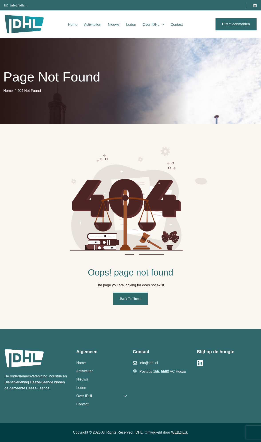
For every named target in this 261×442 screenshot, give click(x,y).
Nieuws (113, 24)
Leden (131, 24)
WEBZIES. (179, 432)
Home (72, 24)
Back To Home (130, 299)
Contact (177, 24)
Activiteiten (92, 24)
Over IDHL (153, 25)
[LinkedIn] (255, 5)
